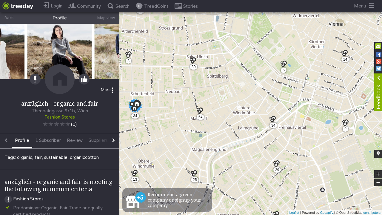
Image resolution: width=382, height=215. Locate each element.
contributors (372, 212)
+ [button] (378, 174)
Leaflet (294, 212)
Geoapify (326, 212)
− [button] (378, 182)
